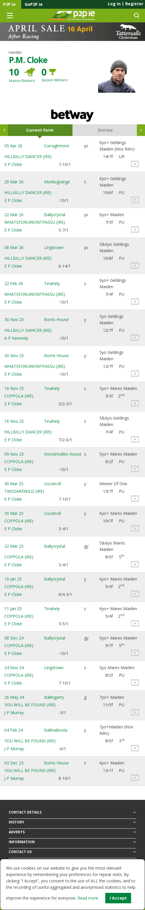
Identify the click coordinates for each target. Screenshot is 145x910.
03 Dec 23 (13, 763)
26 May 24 (14, 697)
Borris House (56, 319)
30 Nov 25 (14, 319)
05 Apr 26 (13, 145)
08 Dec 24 (13, 638)
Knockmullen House (62, 454)
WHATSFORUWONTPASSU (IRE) (34, 222)
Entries (105, 130)
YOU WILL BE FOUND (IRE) (30, 704)
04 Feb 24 (13, 730)
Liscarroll (52, 483)
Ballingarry (54, 697)
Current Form (40, 130)
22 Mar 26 (13, 214)
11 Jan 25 (13, 608)
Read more (87, 898)
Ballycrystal (54, 214)
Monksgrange (57, 181)
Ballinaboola (55, 730)
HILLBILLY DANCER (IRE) (28, 156)
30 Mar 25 (13, 483)
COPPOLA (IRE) (18, 396)
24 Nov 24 (14, 667)
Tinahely (52, 283)
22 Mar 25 (13, 546)
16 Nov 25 (14, 388)
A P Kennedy (16, 338)
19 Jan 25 (13, 579)
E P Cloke (13, 164)
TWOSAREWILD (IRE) (24, 491)
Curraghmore (56, 145)
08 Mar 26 (13, 247)
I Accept (118, 898)
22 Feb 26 (13, 283)
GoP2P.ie (34, 4)
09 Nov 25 (14, 454)
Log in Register (125, 3)
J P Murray (14, 712)
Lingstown (54, 247)
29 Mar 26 (13, 181)
